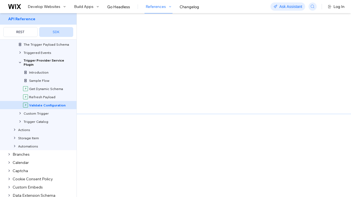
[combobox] (289, 79)
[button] (110, 48)
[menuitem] (38, 26)
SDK (56, 32)
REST (20, 32)
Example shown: (257, 67)
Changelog (189, 6)
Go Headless (118, 6)
